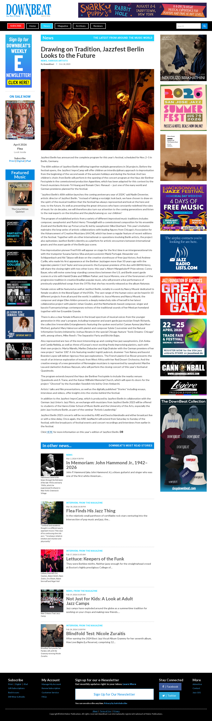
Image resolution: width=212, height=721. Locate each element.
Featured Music (20, 174)
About (95, 711)
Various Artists (58, 60)
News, (44, 60)
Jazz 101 (197, 692)
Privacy (116, 711)
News (47, 25)
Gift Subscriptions (16, 688)
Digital (20, 161)
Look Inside (20, 152)
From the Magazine (91, 502)
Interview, (72, 502)
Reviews (98, 25)
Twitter (169, 695)
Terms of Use (105, 711)
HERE (50, 431)
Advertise (197, 684)
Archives (81, 25)
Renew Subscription (51, 688)
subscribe (16, 26)
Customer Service (50, 692)
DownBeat (49, 64)
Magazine (63, 25)
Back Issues (13, 692)
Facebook (170, 686)
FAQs (44, 696)
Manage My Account (51, 684)
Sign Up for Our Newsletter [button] (114, 694)
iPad (28, 161)
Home (32, 25)
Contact (196, 688)
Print (12, 161)
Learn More (129, 684)
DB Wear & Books (16, 696)
